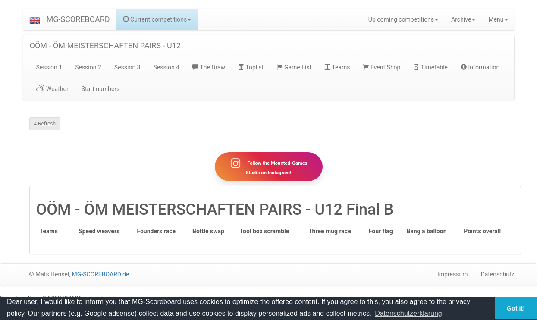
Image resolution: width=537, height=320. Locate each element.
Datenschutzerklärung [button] (408, 313)
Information (480, 67)
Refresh (45, 124)
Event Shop (381, 67)
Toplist (251, 67)
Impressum (452, 274)
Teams (337, 67)
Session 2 (88, 67)
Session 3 (127, 67)
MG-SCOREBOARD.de (100, 274)
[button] (35, 19)
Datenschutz (497, 274)
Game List (293, 67)
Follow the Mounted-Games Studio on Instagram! (268, 166)
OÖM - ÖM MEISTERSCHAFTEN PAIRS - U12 (105, 45)
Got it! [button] (516, 308)
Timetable (430, 67)
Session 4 (166, 67)
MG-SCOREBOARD (78, 19)
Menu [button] (498, 19)
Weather (52, 88)
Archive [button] (463, 19)
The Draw (208, 67)
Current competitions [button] (157, 19)
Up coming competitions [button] (403, 19)
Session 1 (49, 67)
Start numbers (101, 88)
